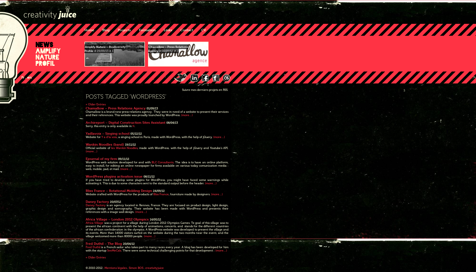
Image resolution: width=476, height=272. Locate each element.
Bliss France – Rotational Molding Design (119, 191)
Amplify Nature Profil (48, 57)
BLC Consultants (163, 162)
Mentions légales (115, 268)
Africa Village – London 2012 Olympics (117, 219)
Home (89, 30)
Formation (147, 30)
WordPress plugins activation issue (114, 176)
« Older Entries (96, 104)
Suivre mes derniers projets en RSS (205, 90)
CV (203, 30)
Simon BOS (136, 268)
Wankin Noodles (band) (105, 144)
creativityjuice (154, 268)
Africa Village (94, 223)
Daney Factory (97, 202)
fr (133, 126)
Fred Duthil (93, 247)
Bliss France (161, 194)
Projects (124, 30)
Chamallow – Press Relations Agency (116, 108)
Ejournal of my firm (101, 159)
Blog (106, 30)
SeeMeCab (114, 250)
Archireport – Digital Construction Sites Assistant (125, 122)
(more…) (187, 115)
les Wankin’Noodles (124, 148)
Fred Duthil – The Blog (104, 243)
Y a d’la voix (109, 137)
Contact (186, 30)
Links (168, 30)
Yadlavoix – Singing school (107, 133)
